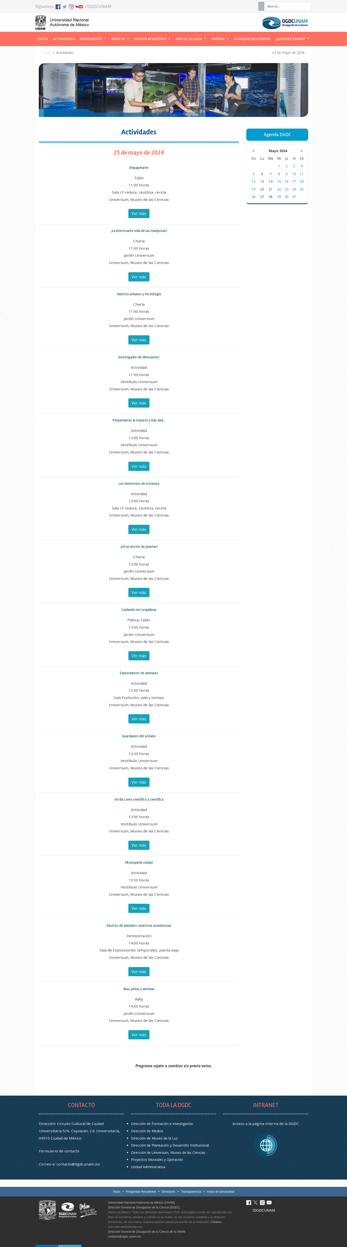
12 (254, 181)
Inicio (44, 38)
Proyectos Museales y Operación (157, 1159)
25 (302, 189)
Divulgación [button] (91, 38)
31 (294, 196)
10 (294, 174)
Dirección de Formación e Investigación (162, 1123)
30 (287, 196)
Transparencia (191, 1191)
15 (279, 181)
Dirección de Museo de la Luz (154, 1138)
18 (302, 181)
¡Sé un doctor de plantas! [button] (139, 546)
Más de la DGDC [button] (189, 38)
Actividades (64, 38)
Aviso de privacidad (220, 1191)
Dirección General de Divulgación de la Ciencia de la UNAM (146, 1231)
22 (279, 189)
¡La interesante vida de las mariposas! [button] (139, 231)
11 (302, 174)
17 (294, 181)
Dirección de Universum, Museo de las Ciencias (168, 1152)
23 (287, 189)
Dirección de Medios (147, 1131)
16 (287, 181)
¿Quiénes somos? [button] (291, 38)
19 (254, 189)
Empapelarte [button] (139, 167)
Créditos (216, 1222)
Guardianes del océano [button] (139, 736)
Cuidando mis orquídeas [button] (139, 609)
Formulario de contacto (59, 1151)
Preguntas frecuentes (141, 1191)
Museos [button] (118, 38)
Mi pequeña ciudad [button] (139, 862)
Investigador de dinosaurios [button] (138, 357)
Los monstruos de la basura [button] (139, 483)
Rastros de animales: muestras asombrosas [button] (139, 925)
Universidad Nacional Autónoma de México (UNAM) (141, 1202)
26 (254, 196)
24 (294, 189)
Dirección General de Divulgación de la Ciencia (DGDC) (144, 1207)
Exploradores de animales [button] (139, 673)
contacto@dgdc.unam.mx (78, 1164)
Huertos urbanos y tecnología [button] (139, 294)
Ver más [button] (139, 213)
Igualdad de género (252, 38)
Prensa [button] (218, 38)
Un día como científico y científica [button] (139, 799)
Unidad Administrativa (148, 1167)
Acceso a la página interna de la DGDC (265, 1123)
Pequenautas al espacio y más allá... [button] (139, 420)
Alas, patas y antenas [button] (139, 989)
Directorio (168, 1191)
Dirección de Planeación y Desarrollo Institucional (170, 1145)
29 (279, 196)
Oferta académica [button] (150, 38)
